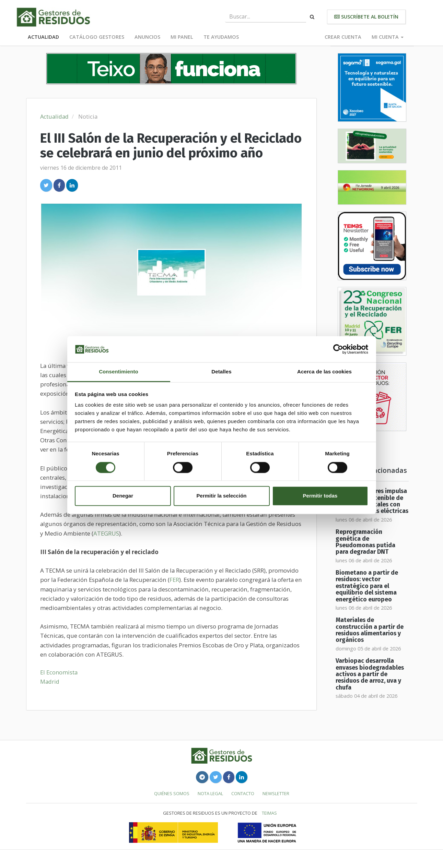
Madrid (49, 681)
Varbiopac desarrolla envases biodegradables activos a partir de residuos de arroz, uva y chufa (370, 674)
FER (174, 580)
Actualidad (43, 37)
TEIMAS (269, 813)
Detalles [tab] (221, 372)
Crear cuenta (343, 37)
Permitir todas (320, 496)
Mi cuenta (388, 37)
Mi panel (182, 37)
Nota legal (210, 793)
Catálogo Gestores (96, 37)
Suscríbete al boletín (366, 16)
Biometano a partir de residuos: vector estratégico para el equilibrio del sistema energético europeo (367, 586)
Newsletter (276, 793)
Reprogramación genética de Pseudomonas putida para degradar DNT (365, 541)
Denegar (123, 496)
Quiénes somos (171, 793)
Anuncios (147, 37)
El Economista (59, 672)
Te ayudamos (221, 37)
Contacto (242, 793)
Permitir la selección (222, 496)
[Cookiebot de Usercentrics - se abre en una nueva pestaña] (338, 349)
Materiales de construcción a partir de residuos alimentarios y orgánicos (370, 630)
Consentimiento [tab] (118, 372)
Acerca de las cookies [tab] (324, 372)
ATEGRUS (106, 533)
